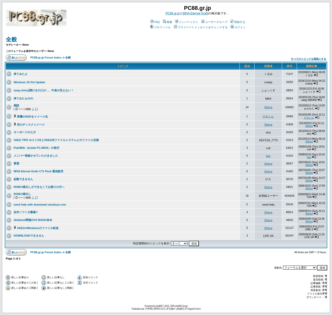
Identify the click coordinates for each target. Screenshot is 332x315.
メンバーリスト (186, 21)
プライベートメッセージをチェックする (201, 27)
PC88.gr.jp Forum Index (45, 57)
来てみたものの (23, 98)
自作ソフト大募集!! (26, 212)
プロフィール (160, 27)
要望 (16, 163)
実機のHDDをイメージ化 (32, 116)
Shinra (268, 107)
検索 (167, 21)
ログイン (238, 27)
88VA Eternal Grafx (195, 13)
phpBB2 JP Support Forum (188, 308)
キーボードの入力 (25, 132)
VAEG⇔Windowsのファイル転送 (37, 228)
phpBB (159, 306)
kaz (268, 155)
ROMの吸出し (22, 193)
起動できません (23, 179)
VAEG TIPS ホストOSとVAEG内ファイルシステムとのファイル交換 (56, 139)
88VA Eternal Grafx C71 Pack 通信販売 (38, 171)
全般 (11, 39)
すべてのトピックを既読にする (308, 59)
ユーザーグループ (214, 21)
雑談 (16, 105)
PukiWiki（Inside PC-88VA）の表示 (36, 147)
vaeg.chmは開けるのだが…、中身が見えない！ (44, 90)
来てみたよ (20, 73)
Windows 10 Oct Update (29, 82)
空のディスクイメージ (31, 124)
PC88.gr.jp (173, 13)
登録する (237, 21)
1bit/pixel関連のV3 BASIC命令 (33, 219)
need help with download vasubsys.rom (40, 204)
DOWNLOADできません (29, 235)
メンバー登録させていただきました (36, 155)
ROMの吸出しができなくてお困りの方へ (39, 186)
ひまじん (268, 116)
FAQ (155, 21)
